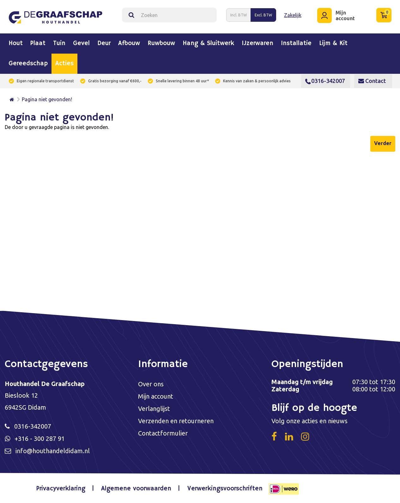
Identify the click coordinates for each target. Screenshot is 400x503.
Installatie (296, 43)
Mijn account (155, 396)
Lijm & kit (333, 43)
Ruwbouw (161, 43)
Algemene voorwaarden (136, 489)
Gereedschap (28, 63)
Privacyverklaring (60, 489)
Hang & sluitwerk (208, 43)
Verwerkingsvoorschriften (225, 489)
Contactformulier (163, 433)
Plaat (37, 43)
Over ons (151, 384)
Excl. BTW (263, 15)
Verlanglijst (154, 408)
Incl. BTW (238, 15)
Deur (104, 43)
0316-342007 (325, 81)
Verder (382, 143)
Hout (16, 43)
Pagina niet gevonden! (47, 99)
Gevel (81, 43)
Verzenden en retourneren (176, 420)
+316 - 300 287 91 (40, 438)
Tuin (59, 43)
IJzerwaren (257, 43)
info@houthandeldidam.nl (52, 450)
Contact (372, 81)
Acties (64, 63)
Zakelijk (292, 15)
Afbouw (129, 43)
